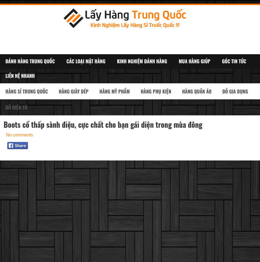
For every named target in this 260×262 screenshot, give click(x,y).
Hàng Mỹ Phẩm (114, 91)
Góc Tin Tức (234, 61)
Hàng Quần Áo (196, 91)
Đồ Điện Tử (16, 107)
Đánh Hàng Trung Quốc (30, 61)
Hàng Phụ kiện (156, 91)
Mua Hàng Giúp (194, 61)
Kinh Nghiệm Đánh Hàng (142, 61)
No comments (19, 135)
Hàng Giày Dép (74, 91)
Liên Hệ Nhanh (20, 75)
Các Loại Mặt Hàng (85, 61)
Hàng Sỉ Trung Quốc (26, 91)
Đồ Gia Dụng (235, 91)
